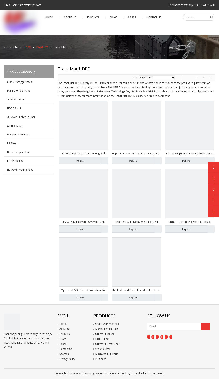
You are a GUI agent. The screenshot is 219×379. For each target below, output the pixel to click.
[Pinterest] (170, 337)
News (62, 338)
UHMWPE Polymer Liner (21, 117)
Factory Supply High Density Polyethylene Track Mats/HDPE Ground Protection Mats (189, 153)
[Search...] (196, 17)
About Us (64, 328)
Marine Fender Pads (18, 90)
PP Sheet (12, 143)
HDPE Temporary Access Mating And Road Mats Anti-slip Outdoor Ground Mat (83, 153)
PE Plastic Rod (15, 161)
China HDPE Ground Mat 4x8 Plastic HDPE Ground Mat (189, 222)
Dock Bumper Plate (18, 152)
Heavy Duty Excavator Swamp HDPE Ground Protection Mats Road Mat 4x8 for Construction (83, 222)
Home (63, 323)
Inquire (71, 160)
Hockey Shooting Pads (20, 169)
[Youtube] (161, 337)
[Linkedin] (152, 337)
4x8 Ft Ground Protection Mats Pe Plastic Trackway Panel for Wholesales (136, 290)
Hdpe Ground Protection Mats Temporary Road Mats (136, 153)
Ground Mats (14, 125)
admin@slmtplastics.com (26, 5)
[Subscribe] (205, 326)
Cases (62, 343)
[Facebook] (148, 337)
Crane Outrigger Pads (19, 82)
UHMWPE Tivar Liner (107, 343)
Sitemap (64, 354)
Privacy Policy (67, 359)
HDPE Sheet (14, 108)
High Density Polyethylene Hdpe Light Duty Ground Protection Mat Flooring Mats (136, 222)
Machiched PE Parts (18, 134)
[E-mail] (161, 326)
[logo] (12, 322)
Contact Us (65, 349)
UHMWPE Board (16, 99)
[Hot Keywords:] (212, 17)
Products (64, 333)
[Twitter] (157, 337)
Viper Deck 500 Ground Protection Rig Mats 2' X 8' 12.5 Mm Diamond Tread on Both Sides (83, 290)
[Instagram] (166, 337)
